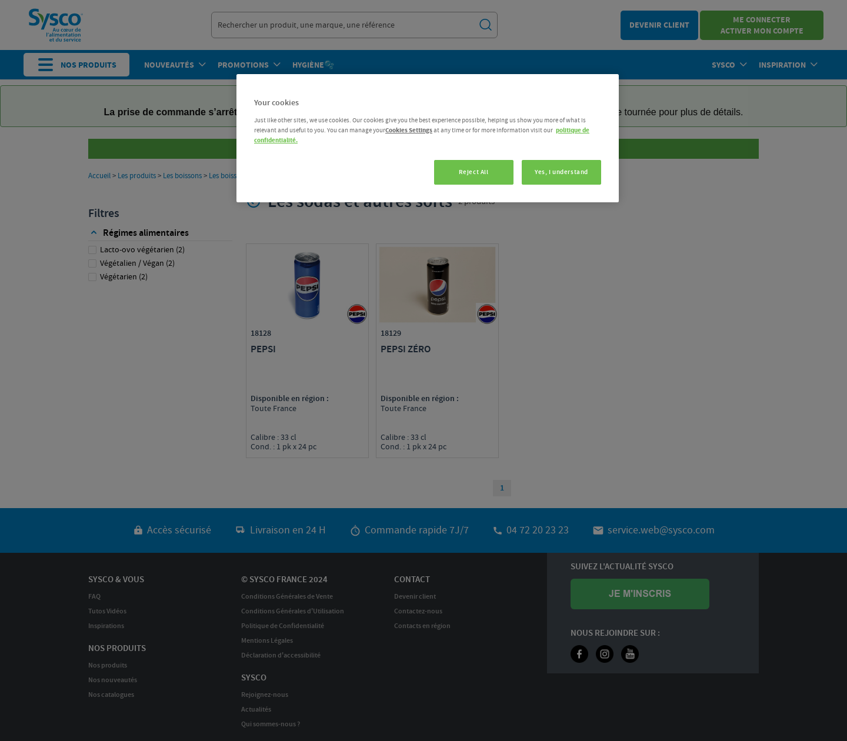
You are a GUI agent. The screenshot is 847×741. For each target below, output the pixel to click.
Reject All (474, 172)
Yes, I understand (561, 172)
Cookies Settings (408, 130)
